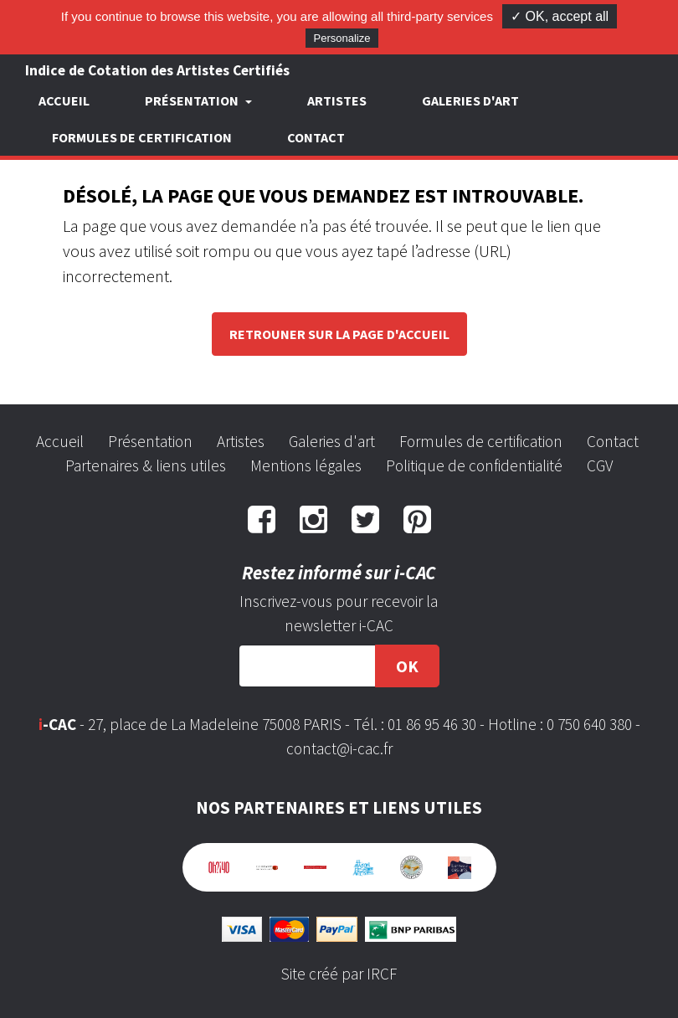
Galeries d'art (470, 100)
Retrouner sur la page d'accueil (339, 334)
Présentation (150, 441)
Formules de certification (142, 137)
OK (407, 666)
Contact (316, 137)
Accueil (64, 100)
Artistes (337, 100)
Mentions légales (306, 465)
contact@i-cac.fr (339, 748)
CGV (600, 465)
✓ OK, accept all (560, 16)
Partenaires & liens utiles (145, 465)
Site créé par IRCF (339, 974)
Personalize (342, 38)
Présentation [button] (193, 100)
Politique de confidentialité (474, 465)
